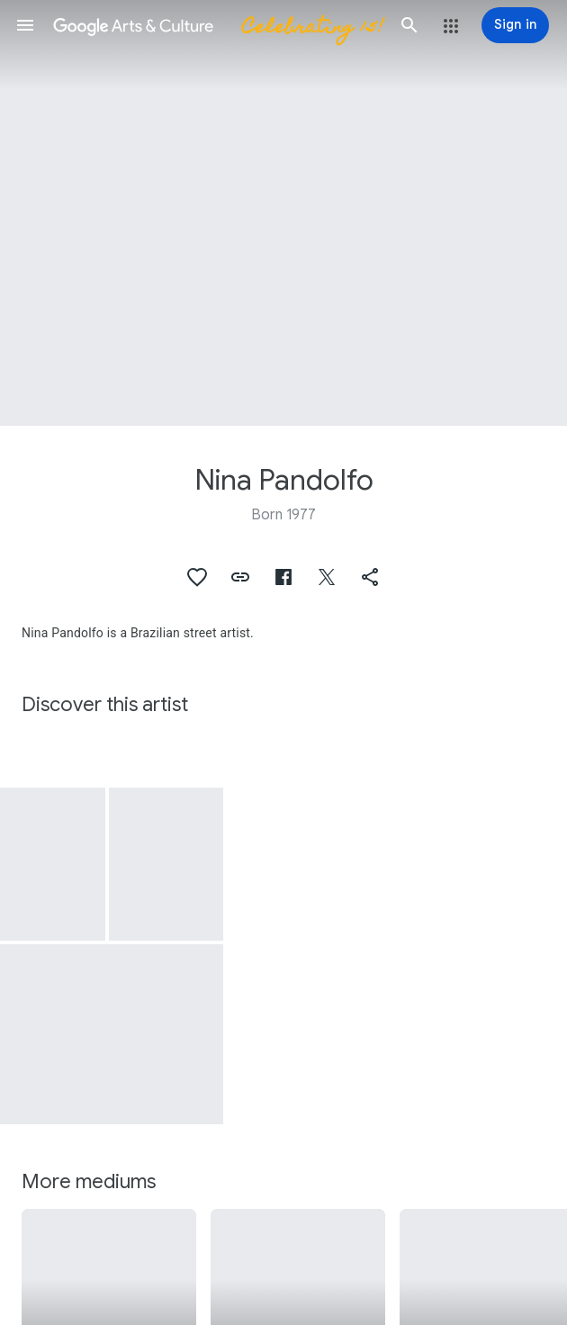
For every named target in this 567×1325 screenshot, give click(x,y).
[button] (25, 25)
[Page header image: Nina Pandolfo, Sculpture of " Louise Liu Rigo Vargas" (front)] (283, 213)
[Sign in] (515, 25)
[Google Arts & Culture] (217, 25)
